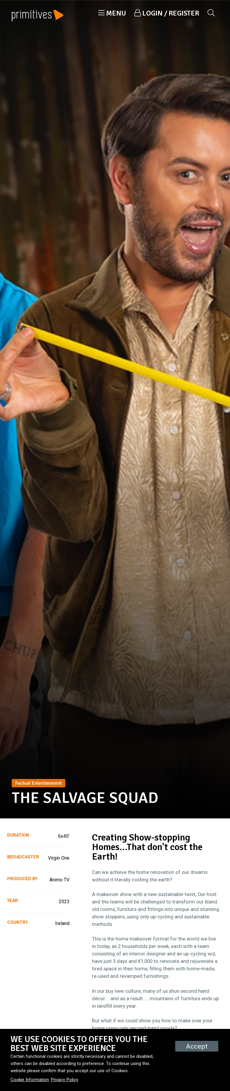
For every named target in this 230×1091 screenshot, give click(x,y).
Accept (197, 1046)
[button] (112, 13)
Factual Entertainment (38, 783)
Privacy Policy (64, 1079)
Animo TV (59, 880)
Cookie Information (29, 1079)
